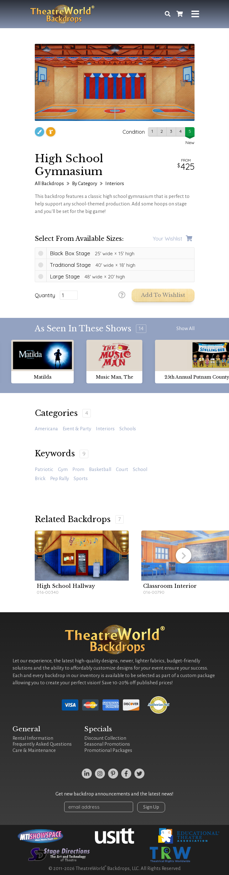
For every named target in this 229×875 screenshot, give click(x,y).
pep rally (59, 478)
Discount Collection (105, 738)
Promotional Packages (108, 750)
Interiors (114, 183)
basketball (100, 469)
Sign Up (151, 807)
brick (40, 478)
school (140, 469)
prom (78, 469)
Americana (46, 428)
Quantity (45, 295)
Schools (127, 428)
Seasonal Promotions (107, 744)
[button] (183, 556)
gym (63, 469)
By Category (84, 183)
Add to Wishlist (163, 295)
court (122, 469)
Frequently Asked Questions (42, 744)
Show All (185, 328)
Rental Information (33, 738)
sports (81, 478)
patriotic (44, 469)
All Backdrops (49, 183)
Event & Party (77, 428)
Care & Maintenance (34, 750)
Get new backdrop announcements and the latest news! (114, 793)
